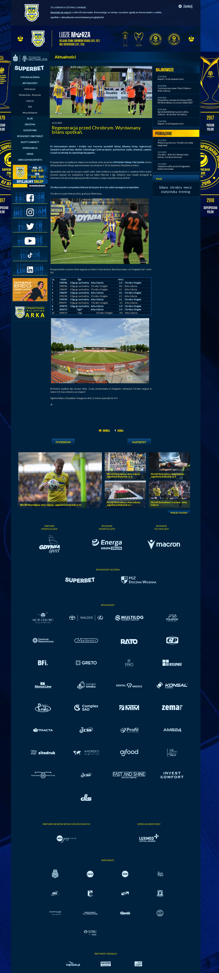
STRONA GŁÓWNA (29, 77)
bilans (163, 187)
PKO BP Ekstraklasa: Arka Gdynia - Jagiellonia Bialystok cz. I (124, 503)
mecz (188, 187)
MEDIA (30, 154)
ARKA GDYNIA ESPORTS (30, 159)
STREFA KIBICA (29, 148)
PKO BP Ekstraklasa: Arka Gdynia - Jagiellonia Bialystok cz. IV (50, 505)
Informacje (29, 89)
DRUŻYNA (30, 124)
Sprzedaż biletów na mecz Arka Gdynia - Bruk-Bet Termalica (173, 113)
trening (184, 191)
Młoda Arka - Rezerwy (30, 95)
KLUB (30, 118)
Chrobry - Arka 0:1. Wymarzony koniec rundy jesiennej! (173, 155)
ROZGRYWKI (30, 130)
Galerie (30, 101)
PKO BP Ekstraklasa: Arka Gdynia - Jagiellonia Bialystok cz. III (124, 475)
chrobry (176, 187)
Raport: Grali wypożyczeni (171, 79)
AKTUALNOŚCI (29, 83)
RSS (30, 106)
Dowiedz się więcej (61, 12)
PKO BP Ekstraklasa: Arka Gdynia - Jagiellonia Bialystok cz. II (168, 475)
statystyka (169, 191)
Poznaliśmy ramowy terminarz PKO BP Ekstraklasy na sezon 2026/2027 (175, 101)
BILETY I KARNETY (30, 142)
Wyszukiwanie (30, 112)
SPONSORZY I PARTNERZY (30, 136)
